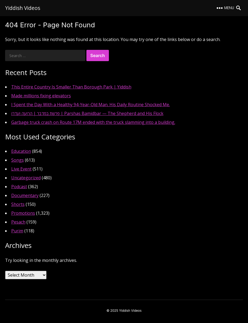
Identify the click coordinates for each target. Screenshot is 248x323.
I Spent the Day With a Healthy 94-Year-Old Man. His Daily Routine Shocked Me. (90, 104)
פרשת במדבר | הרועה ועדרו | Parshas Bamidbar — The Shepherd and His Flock (87, 113)
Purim (17, 231)
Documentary (25, 195)
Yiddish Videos (22, 8)
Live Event (21, 169)
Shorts (18, 204)
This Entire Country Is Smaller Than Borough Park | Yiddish (71, 87)
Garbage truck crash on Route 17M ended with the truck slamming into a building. (93, 122)
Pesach (18, 222)
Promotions (23, 213)
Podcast (19, 187)
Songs (17, 160)
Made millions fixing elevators (41, 96)
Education (21, 151)
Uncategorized (26, 178)
